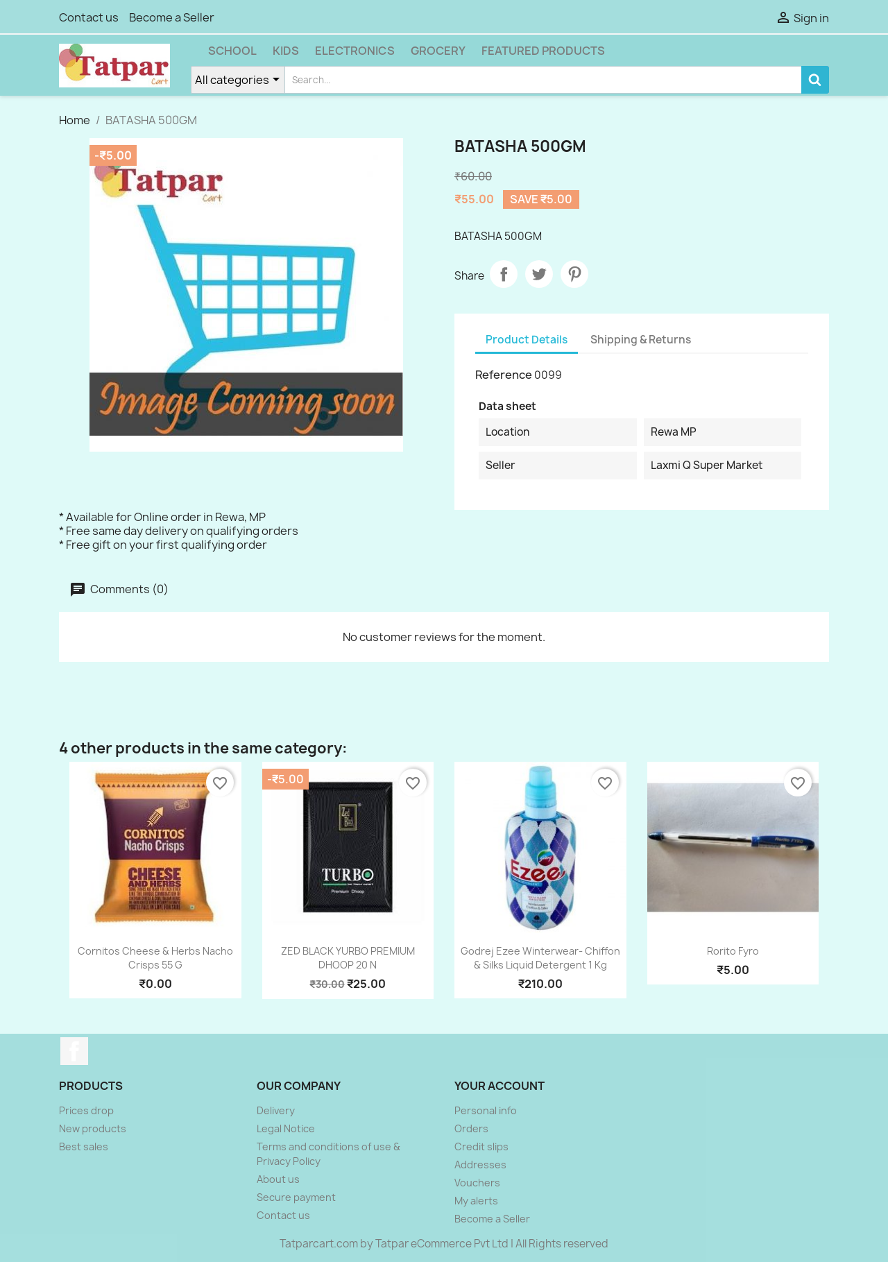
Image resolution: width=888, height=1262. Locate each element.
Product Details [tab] (526, 339)
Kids (286, 50)
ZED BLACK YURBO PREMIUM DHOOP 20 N (348, 957)
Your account (499, 1085)
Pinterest (574, 274)
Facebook (74, 1051)
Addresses (480, 1164)
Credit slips (481, 1146)
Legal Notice (286, 1128)
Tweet (539, 274)
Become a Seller (171, 17)
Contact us (89, 17)
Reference (503, 375)
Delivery (276, 1110)
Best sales (83, 1146)
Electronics (355, 50)
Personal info (485, 1110)
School (232, 50)
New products (92, 1128)
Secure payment (296, 1197)
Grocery (438, 50)
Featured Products (543, 50)
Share (504, 274)
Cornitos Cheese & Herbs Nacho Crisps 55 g (155, 957)
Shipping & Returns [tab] (640, 339)
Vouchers (477, 1182)
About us (278, 1179)
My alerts (476, 1200)
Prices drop (86, 1110)
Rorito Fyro (733, 950)
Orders (471, 1128)
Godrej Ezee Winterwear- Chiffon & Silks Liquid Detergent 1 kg (540, 957)
